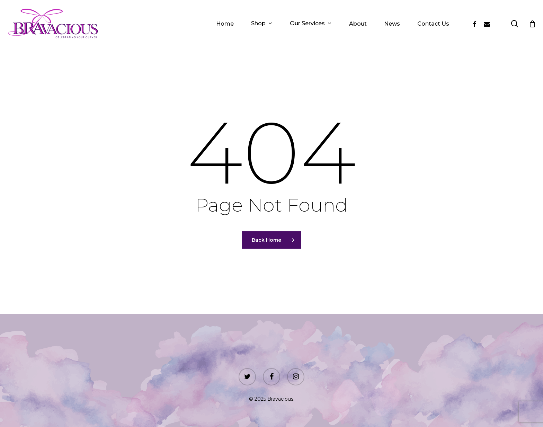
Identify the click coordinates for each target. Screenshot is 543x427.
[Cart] (532, 24)
